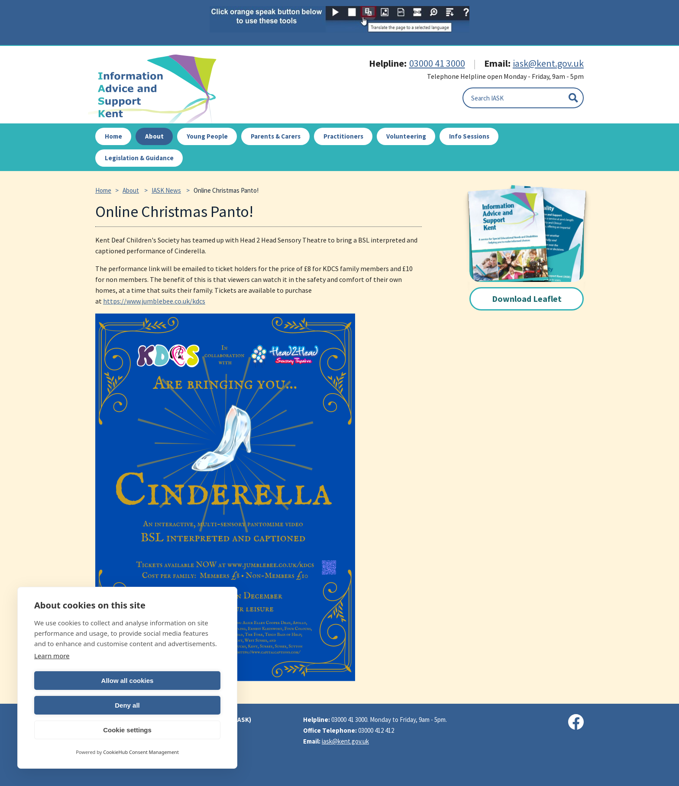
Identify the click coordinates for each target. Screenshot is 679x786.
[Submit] (573, 97)
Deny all (175, 705)
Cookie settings (127, 730)
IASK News (166, 190)
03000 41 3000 (437, 63)
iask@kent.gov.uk (548, 63)
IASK (157, 89)
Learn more (52, 680)
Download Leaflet (527, 298)
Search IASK (487, 98)
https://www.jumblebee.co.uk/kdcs (154, 301)
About (131, 190)
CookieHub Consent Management (141, 752)
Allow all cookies (79, 705)
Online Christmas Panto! (226, 190)
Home (103, 190)
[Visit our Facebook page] (576, 722)
